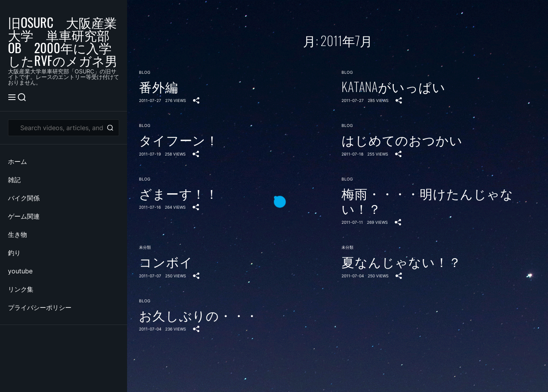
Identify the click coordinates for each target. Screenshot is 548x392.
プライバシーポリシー (39, 307)
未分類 (145, 247)
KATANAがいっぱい (393, 86)
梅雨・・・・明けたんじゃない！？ (427, 201)
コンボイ (166, 261)
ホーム (17, 161)
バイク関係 (24, 198)
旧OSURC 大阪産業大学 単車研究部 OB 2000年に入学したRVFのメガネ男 (63, 41)
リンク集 (20, 289)
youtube (20, 271)
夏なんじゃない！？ (401, 261)
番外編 (158, 86)
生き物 (17, 234)
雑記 (14, 180)
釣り (14, 253)
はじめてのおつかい (402, 139)
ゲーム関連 (24, 216)
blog (144, 72)
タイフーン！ (179, 139)
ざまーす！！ (178, 193)
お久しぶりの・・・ (199, 315)
